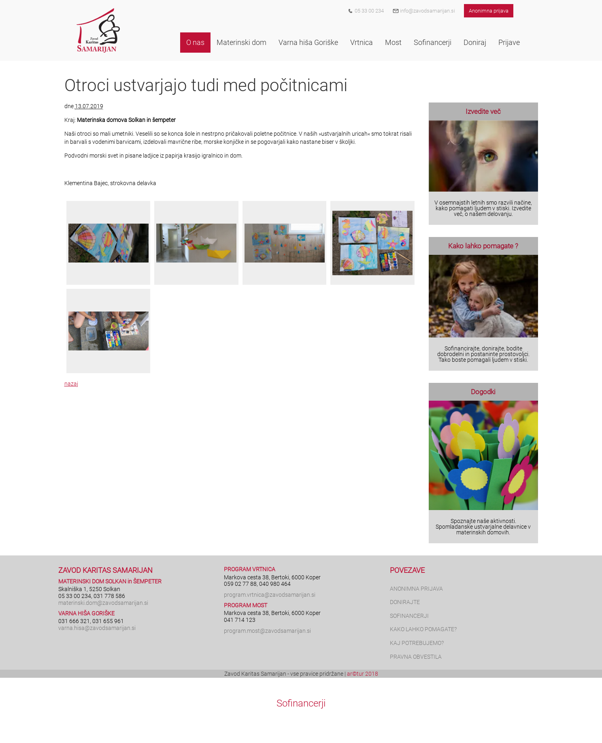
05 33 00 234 (369, 11)
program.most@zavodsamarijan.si (267, 631)
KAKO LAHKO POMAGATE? (423, 629)
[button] (195, 42)
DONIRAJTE (405, 602)
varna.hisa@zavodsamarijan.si (97, 628)
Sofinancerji (301, 703)
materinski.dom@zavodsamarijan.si (103, 603)
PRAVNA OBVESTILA (416, 656)
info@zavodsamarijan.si (424, 11)
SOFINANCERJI (409, 616)
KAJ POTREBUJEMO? (417, 643)
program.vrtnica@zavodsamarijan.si (269, 594)
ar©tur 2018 (362, 673)
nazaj (71, 383)
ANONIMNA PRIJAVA (416, 588)
